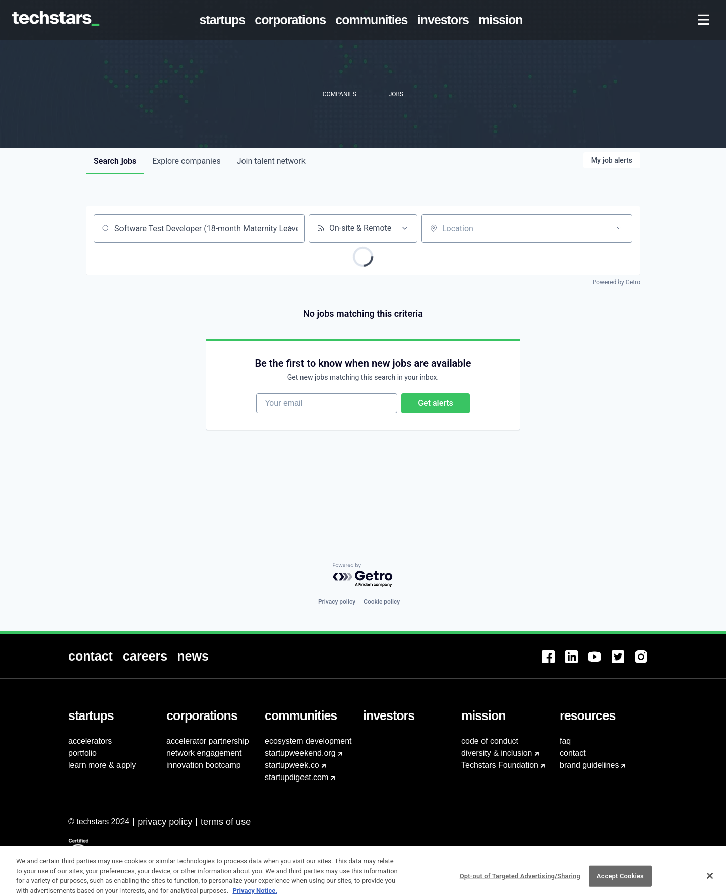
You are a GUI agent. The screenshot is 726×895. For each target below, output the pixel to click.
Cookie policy (382, 601)
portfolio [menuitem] (82, 753)
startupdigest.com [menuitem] (296, 777)
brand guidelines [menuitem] (589, 765)
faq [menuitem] (565, 741)
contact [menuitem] (573, 753)
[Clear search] (291, 228)
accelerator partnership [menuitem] (207, 741)
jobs (115, 161)
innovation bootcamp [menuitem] (203, 765)
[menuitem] (224, 20)
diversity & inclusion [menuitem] (496, 753)
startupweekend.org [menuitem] (300, 753)
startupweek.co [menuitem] (292, 765)
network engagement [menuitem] (203, 753)
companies (186, 161)
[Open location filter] (619, 228)
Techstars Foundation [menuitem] (499, 765)
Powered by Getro (616, 282)
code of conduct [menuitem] (489, 741)
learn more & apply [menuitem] (102, 765)
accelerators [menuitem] (90, 741)
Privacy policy (336, 601)
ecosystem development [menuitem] (308, 741)
